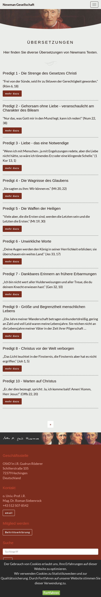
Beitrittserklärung (17, 532)
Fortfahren (51, 593)
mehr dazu (12, 93)
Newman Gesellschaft (18, 5)
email (8, 512)
